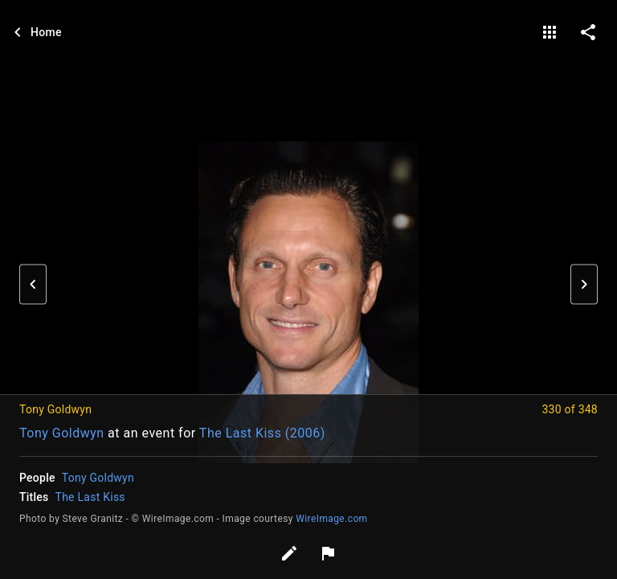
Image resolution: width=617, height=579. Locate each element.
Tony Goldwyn (61, 433)
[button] (33, 285)
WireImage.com (331, 518)
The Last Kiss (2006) (262, 433)
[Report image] (327, 553)
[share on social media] (588, 32)
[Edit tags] (289, 553)
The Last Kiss (90, 497)
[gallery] (549, 32)
